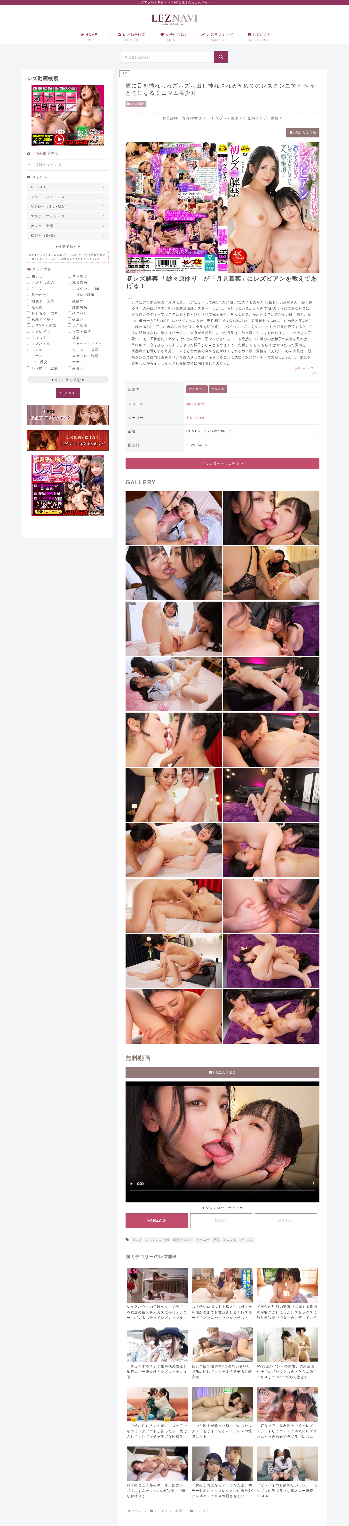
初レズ (137, 1239)
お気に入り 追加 (303, 133)
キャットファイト (87, 344)
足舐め (37, 307)
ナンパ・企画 (42, 226)
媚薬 (76, 338)
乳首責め (79, 283)
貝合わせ (39, 295)
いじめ (37, 350)
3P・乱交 (40, 362)
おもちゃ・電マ (45, 313)
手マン (37, 289)
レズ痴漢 (79, 325)
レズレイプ (41, 332)
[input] (166, 57)
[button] (221, 57)
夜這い (78, 319)
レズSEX (136, 103)
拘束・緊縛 (81, 332)
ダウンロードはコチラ (222, 463)
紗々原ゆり (197, 389)
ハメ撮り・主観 (45, 368)
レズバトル (41, 344)
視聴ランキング (44, 165)
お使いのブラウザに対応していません (222, 1140)
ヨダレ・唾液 (83, 295)
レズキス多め (43, 283)
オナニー (203, 1239)
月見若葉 (217, 389)
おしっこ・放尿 (85, 350)
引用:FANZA (303, 368)
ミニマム (230, 1239)
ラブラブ (79, 276)
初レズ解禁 (195, 404)
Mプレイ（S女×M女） (50, 206)
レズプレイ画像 (227, 118)
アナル (37, 356)
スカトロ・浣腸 (85, 356)
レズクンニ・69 (157, 1239)
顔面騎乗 (79, 307)
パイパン (247, 1239)
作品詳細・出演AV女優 (184, 118)
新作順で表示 (42, 154)
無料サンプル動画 (265, 118)
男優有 (78, 368)
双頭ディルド (183, 1239)
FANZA (156, 1220)
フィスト (39, 338)
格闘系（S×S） (44, 236)
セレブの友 (195, 418)
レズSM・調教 (44, 325)
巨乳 (216, 1239)
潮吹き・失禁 (43, 301)
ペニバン (79, 313)
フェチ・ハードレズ (48, 197)
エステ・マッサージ (48, 216)
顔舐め (78, 301)
